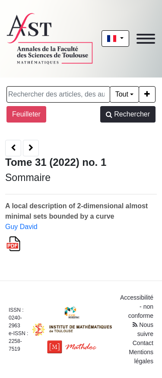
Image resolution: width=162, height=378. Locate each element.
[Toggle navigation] (146, 38)
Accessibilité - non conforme (136, 306)
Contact (143, 342)
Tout (121, 94)
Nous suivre (143, 329)
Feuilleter (26, 114)
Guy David (21, 226)
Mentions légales (141, 357)
